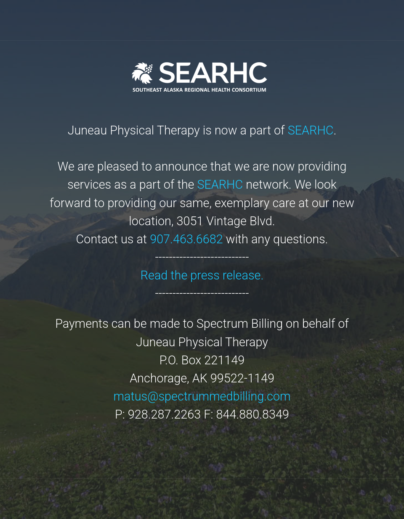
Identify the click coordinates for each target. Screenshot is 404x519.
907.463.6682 (186, 239)
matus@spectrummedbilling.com (202, 396)
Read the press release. (202, 275)
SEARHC (311, 130)
